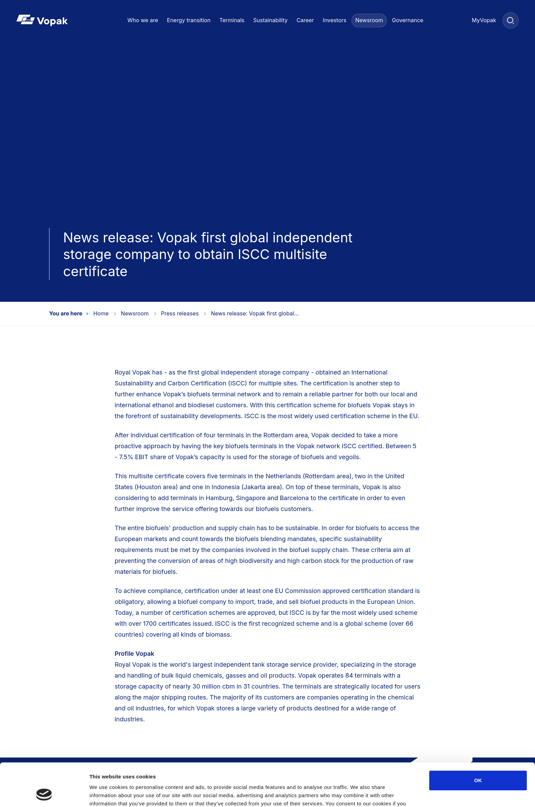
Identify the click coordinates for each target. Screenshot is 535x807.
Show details (358, 793)
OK (478, 740)
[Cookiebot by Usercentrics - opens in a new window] (44, 794)
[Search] (511, 20)
